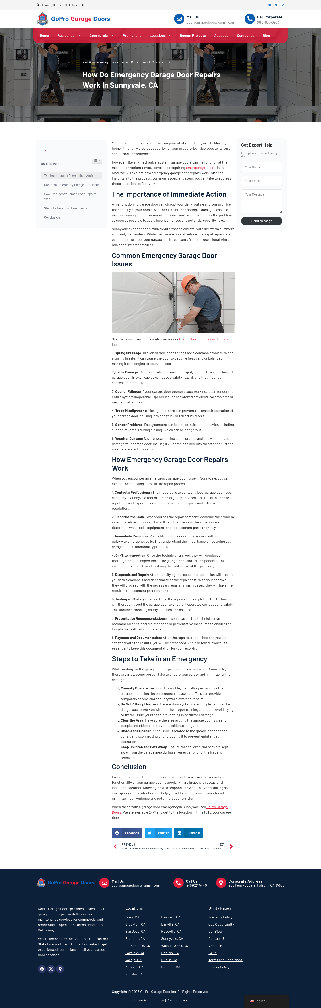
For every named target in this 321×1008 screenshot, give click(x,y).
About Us (221, 35)
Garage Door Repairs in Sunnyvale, (206, 339)
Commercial (102, 35)
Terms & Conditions (149, 1000)
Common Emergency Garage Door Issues (72, 175)
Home (44, 35)
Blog (266, 35)
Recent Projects (193, 35)
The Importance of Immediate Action (69, 166)
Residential (69, 35)
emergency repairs (200, 167)
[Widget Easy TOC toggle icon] (97, 151)
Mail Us (193, 16)
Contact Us (245, 35)
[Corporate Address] (221, 883)
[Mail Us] (179, 19)
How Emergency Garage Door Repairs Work (70, 187)
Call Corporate (269, 16)
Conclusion (52, 208)
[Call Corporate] (250, 19)
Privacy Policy (176, 1000)
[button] (127, 833)
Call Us (192, 880)
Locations (160, 35)
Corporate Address (245, 880)
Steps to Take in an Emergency (65, 199)
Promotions (132, 35)
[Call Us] (178, 883)
